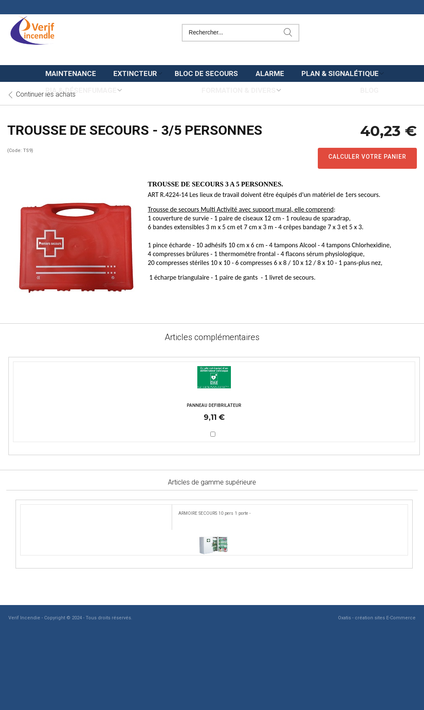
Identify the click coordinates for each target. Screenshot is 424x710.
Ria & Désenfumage (81, 90)
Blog (369, 90)
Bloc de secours (206, 73)
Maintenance (70, 73)
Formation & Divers (239, 90)
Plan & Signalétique (340, 73)
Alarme (270, 73)
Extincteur (135, 73)
